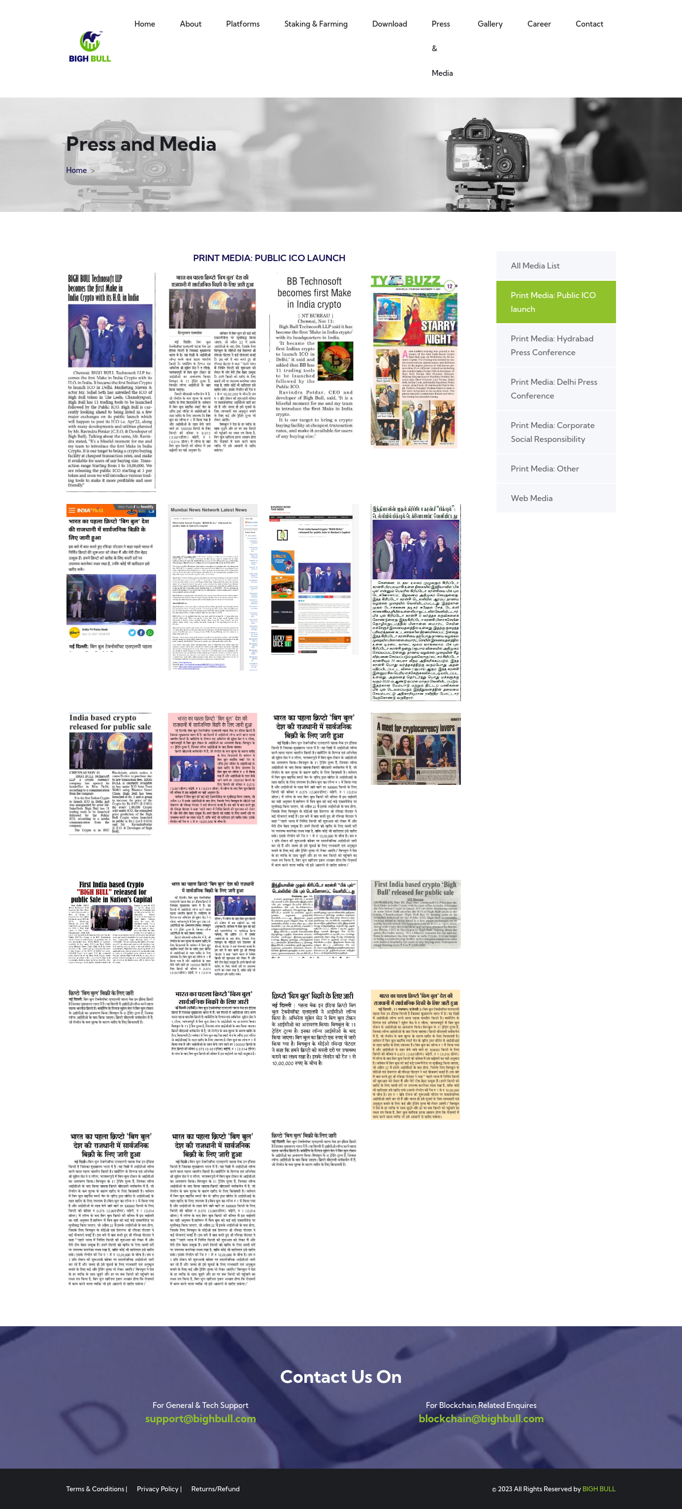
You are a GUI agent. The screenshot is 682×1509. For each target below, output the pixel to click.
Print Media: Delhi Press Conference (554, 389)
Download (389, 24)
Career (539, 24)
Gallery (490, 24)
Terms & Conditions (95, 1489)
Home (144, 24)
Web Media (532, 498)
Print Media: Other (545, 468)
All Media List (535, 265)
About (190, 24)
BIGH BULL (599, 1489)
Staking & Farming (316, 24)
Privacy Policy (158, 1489)
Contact (589, 24)
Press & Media (442, 48)
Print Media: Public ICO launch (553, 302)
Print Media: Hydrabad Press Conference (552, 345)
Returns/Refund (216, 1489)
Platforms (243, 24)
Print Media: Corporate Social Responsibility (553, 432)
